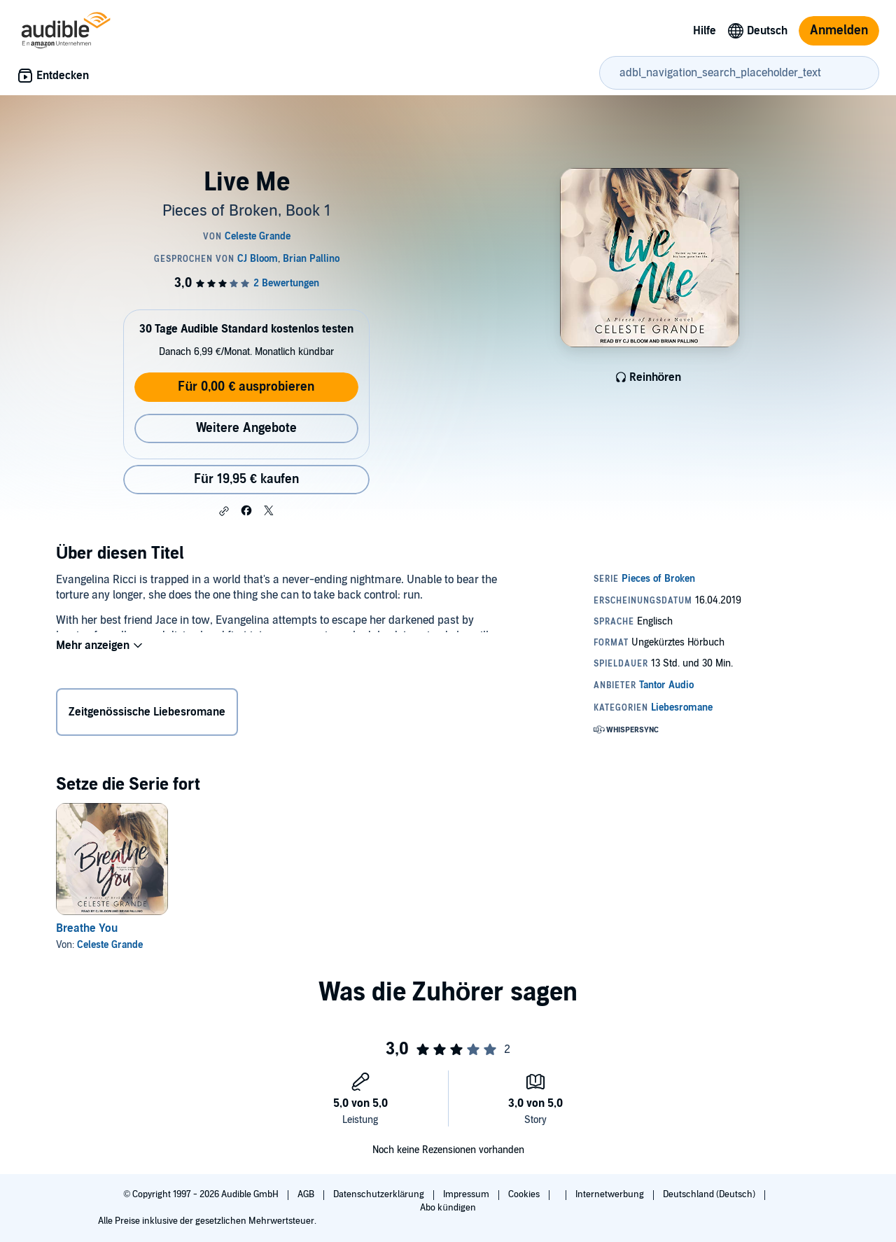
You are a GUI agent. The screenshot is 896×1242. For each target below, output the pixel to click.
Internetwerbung (610, 1194)
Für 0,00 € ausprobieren (246, 386)
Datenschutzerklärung (379, 1194)
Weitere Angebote (246, 428)
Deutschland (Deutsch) (710, 1194)
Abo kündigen (447, 1207)
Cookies (525, 1194)
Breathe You (87, 928)
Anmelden (839, 30)
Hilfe (704, 31)
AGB (307, 1194)
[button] (224, 511)
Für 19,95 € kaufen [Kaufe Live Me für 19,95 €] (246, 479)
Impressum (467, 1194)
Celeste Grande (110, 945)
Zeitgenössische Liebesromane (147, 715)
